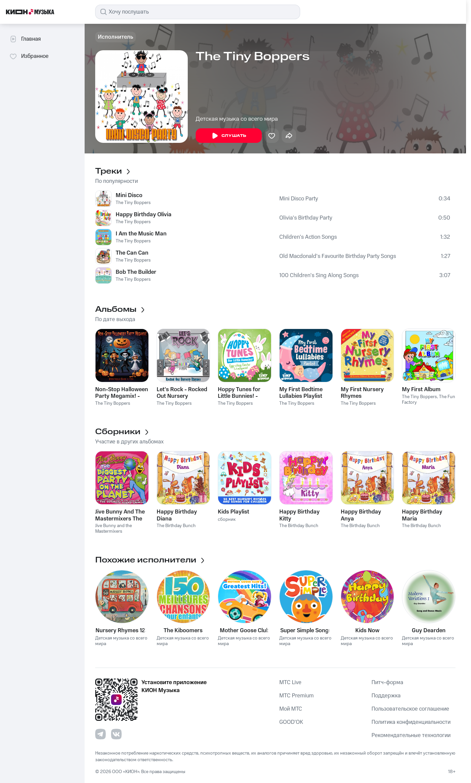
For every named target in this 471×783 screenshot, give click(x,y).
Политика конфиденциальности (411, 722)
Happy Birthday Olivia (144, 215)
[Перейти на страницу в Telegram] (100, 734)
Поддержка (386, 696)
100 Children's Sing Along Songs (319, 275)
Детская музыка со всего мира (237, 119)
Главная (25, 39)
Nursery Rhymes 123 (122, 630)
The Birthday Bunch (176, 525)
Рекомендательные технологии (411, 735)
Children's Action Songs (308, 237)
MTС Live (290, 682)
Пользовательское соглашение (410, 709)
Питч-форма (387, 682)
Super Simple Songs (306, 630)
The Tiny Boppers (133, 202)
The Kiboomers (183, 630)
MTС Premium (296, 696)
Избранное (29, 56)
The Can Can (132, 253)
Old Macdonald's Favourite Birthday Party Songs (337, 256)
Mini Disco (129, 195)
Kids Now (367, 630)
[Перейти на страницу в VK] (116, 734)
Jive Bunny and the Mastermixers (113, 528)
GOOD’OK (291, 722)
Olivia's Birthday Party (305, 218)
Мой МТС (290, 709)
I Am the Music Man (141, 234)
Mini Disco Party (298, 199)
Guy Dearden (429, 630)
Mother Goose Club (244, 630)
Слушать (229, 136)
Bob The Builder (136, 272)
